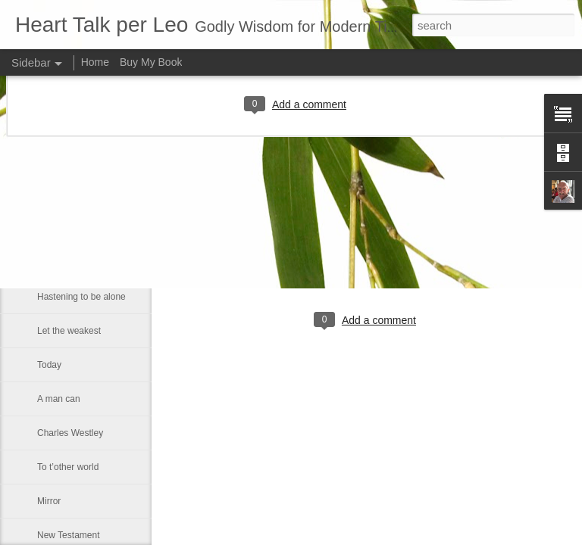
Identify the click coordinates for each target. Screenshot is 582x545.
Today (49, 365)
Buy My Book (151, 62)
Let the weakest (69, 330)
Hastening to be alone (81, 296)
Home (95, 62)
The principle (63, 228)
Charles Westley (70, 433)
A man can (58, 399)
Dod (45, 262)
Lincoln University (72, 194)
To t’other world (68, 467)
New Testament (68, 535)
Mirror (49, 501)
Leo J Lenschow (416, 258)
